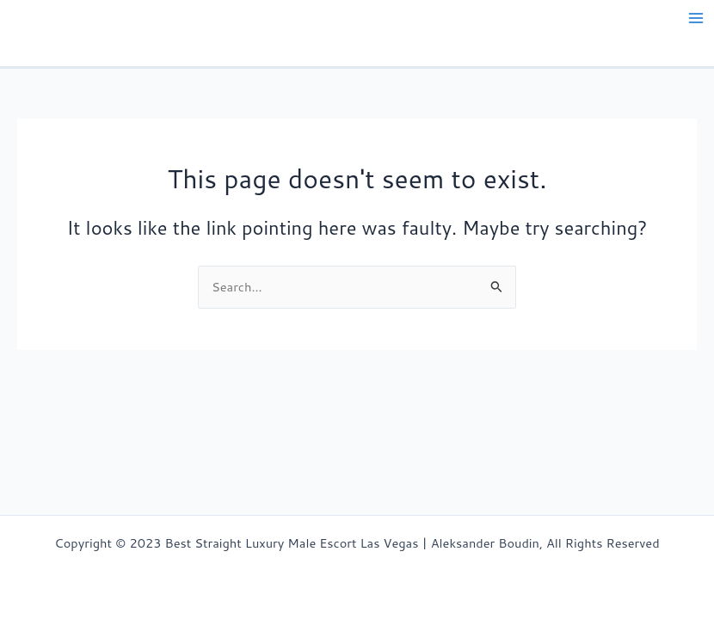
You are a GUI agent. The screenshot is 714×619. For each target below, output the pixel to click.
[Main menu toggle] (696, 18)
